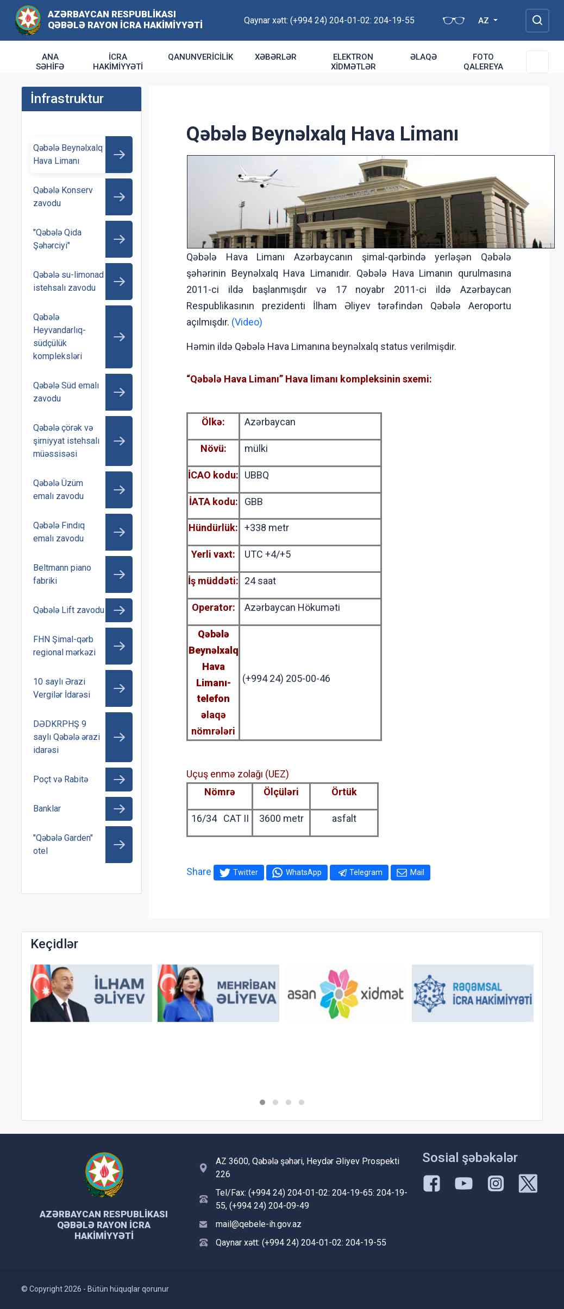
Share (198, 871)
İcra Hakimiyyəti (118, 62)
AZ (484, 20)
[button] (262, 1102)
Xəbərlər (276, 57)
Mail (417, 872)
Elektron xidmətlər (353, 62)
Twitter (245, 872)
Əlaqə (423, 57)
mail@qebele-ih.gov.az (259, 1224)
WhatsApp (304, 872)
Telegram (366, 872)
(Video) (246, 322)
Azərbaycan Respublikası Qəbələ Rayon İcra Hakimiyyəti (125, 19)
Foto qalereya (483, 62)
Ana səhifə (50, 62)
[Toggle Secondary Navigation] (537, 62)
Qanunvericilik (200, 57)
